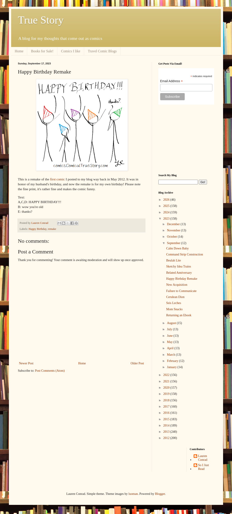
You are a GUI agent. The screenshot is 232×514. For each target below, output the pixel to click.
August (172, 323)
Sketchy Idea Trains (178, 266)
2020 (166, 387)
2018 (166, 400)
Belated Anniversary (179, 272)
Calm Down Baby (177, 248)
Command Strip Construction (184, 254)
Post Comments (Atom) (50, 370)
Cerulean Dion (175, 297)
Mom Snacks (174, 309)
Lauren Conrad (202, 457)
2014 (166, 425)
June (170, 335)
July (170, 329)
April (170, 348)
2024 (166, 212)
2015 (166, 419)
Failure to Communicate (181, 291)
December (173, 224)
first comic (57, 179)
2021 (166, 381)
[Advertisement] (186, 139)
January (172, 367)
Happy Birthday (37, 228)
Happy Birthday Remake (181, 278)
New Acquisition (176, 284)
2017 (166, 406)
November (174, 230)
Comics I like (70, 51)
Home (19, 51)
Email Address (171, 81)
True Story (41, 20)
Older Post (137, 363)
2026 (166, 199)
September (174, 243)
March (171, 354)
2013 (166, 431)
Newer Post (26, 363)
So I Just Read (203, 467)
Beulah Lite (173, 260)
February (173, 361)
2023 (166, 218)
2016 (166, 412)
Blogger (160, 494)
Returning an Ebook (178, 315)
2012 (166, 438)
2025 (166, 206)
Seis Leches (173, 303)
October (172, 236)
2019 (166, 394)
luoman (133, 494)
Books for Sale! (42, 51)
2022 (166, 375)
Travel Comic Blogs (102, 51)
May (170, 342)
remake (52, 228)
